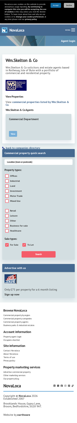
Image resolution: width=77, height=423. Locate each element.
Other (13, 219)
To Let (30, 243)
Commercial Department (24, 118)
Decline (69, 5)
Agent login (68, 39)
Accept (56, 5)
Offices (13, 175)
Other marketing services (14, 374)
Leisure (14, 214)
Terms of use (9, 356)
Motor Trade (16, 195)
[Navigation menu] (73, 28)
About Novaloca (10, 352)
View (13, 132)
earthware (23, 413)
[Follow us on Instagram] (65, 384)
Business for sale (19, 224)
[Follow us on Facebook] (62, 384)
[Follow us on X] (58, 384)
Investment (16, 190)
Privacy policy (9, 359)
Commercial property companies (17, 317)
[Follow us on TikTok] (73, 384)
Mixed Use (15, 200)
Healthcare (15, 229)
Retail (13, 209)
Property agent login (12, 335)
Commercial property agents (15, 320)
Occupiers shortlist (11, 338)
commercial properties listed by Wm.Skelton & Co (37, 102)
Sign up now (11, 293)
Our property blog (11, 377)
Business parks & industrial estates (18, 324)
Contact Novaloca (11, 349)
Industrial (15, 180)
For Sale (14, 243)
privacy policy (31, 19)
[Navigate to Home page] (13, 29)
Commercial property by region (16, 314)
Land (12, 185)
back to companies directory (23, 146)
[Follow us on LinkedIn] (54, 384)
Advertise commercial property (17, 370)
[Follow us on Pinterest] (69, 384)
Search (38, 253)
